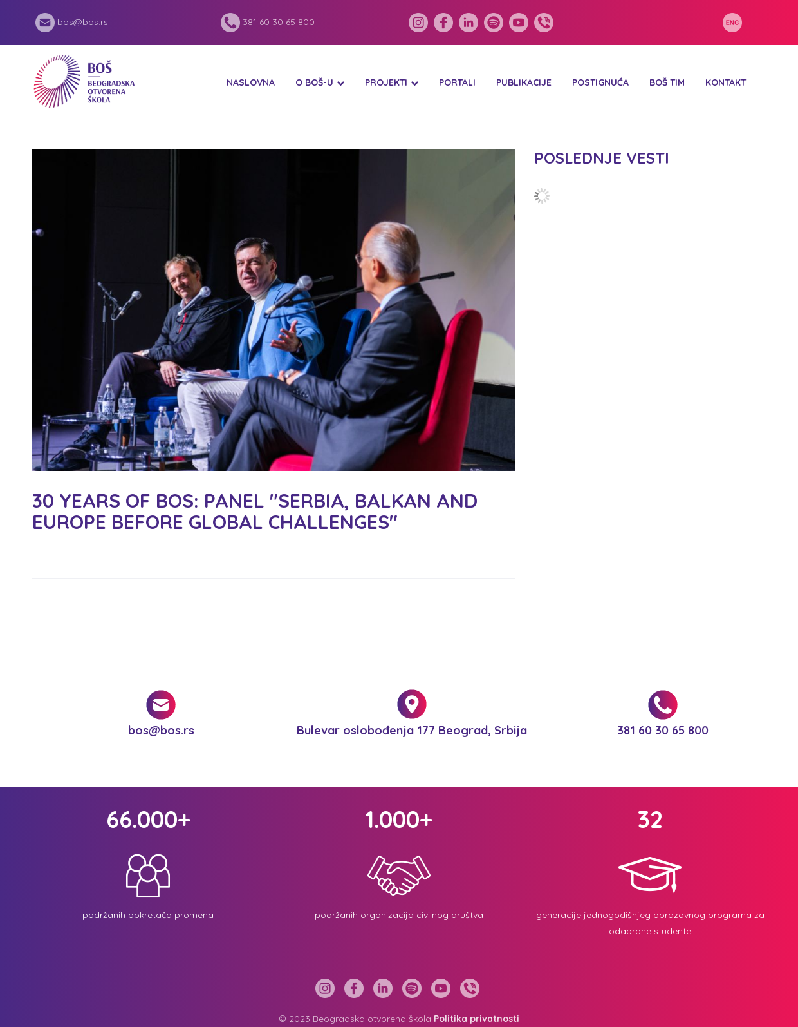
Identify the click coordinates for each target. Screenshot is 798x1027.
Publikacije (524, 82)
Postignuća (600, 82)
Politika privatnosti (476, 1018)
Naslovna (251, 82)
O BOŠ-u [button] (314, 82)
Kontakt (725, 82)
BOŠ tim (667, 82)
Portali (457, 82)
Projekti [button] (386, 82)
